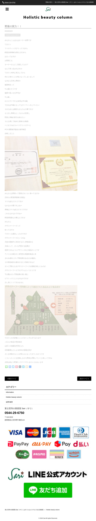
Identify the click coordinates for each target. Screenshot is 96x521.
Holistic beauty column (48, 17)
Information (10, 392)
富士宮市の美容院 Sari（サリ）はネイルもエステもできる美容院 (24, 509)
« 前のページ (11, 379)
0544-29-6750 (10, 3)
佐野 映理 (9, 402)
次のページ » (84, 379)
